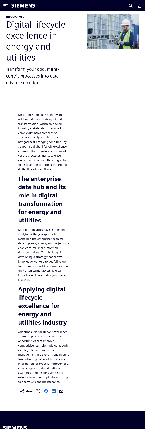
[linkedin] (53, 391)
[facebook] (46, 391)
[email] (61, 391)
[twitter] (38, 391)
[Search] (130, 5)
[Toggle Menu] (5, 5)
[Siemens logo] (23, 6)
